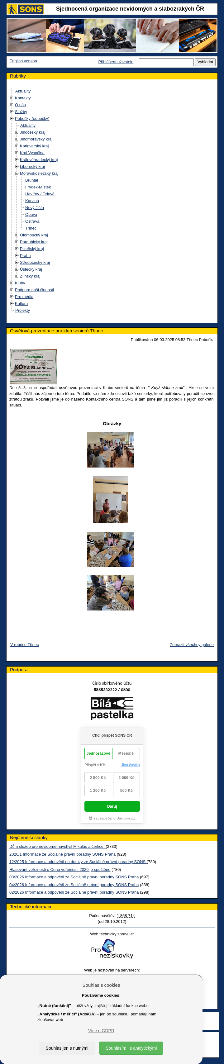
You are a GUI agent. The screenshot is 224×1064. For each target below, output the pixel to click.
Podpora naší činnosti (34, 289)
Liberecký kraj (32, 166)
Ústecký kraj (31, 269)
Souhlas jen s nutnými (67, 1048)
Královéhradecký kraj (39, 159)
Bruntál (31, 180)
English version (23, 61)
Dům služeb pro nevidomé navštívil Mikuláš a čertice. (57, 846)
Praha (25, 255)
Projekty (22, 310)
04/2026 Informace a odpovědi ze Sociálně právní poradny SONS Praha (74, 884)
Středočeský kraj (35, 262)
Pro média (24, 296)
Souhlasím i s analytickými (131, 1048)
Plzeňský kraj (32, 248)
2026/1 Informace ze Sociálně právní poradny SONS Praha (62, 854)
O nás (20, 104)
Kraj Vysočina (32, 152)
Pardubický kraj (34, 242)
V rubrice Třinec (24, 644)
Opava (31, 214)
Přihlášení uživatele (115, 61)
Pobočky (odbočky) (32, 118)
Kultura (21, 303)
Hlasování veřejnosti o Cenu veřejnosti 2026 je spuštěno (59, 869)
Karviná (32, 200)
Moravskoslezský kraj (39, 173)
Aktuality (23, 91)
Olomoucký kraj (34, 235)
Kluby (20, 283)
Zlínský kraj (30, 276)
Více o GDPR (101, 1030)
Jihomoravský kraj (36, 139)
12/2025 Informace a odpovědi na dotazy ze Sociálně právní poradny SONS (78, 861)
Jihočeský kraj (32, 132)
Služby (21, 111)
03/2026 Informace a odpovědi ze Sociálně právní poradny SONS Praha (74, 877)
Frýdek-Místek (38, 187)
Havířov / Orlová (40, 194)
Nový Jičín (34, 207)
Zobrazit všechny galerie (192, 644)
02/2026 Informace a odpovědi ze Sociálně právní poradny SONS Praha (74, 892)
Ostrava (32, 221)
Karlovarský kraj (34, 146)
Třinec (30, 228)
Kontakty (23, 98)
